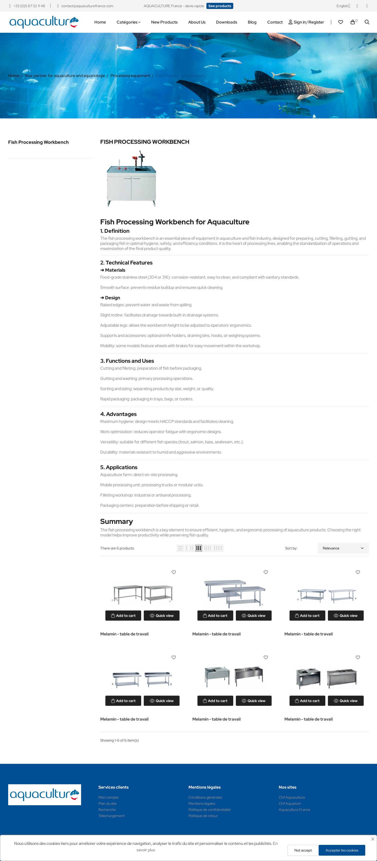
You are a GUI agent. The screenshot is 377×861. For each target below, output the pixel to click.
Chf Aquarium (290, 803)
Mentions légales (201, 803)
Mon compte (108, 797)
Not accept (303, 850)
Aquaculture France (294, 809)
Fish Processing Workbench (38, 142)
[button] (219, 6)
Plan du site (107, 803)
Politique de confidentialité (209, 809)
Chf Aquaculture (292, 797)
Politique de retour (203, 815)
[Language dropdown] (343, 6)
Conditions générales (205, 797)
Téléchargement (111, 815)
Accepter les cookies (342, 850)
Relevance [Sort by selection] (343, 548)
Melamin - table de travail (124, 634)
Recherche (107, 809)
